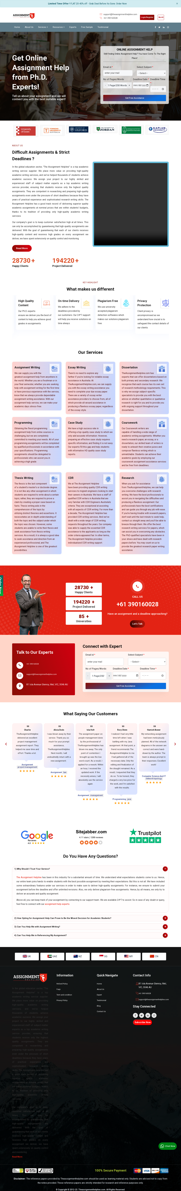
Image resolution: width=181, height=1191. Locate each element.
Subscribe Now (143, 1018)
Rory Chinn (122, 726)
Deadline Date (141, 79)
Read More (23, 248)
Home (17, 27)
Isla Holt (90, 726)
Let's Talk (137, 620)
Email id (108, 67)
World (159, 16)
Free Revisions (24, 302)
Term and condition (66, 991)
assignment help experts (57, 900)
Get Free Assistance (134, 97)
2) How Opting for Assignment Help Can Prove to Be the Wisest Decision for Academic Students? (62, 914)
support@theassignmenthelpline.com (110, 14)
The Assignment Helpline (29, 874)
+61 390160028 (100, 18)
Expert (100, 991)
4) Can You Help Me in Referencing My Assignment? (40, 932)
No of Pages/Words (113, 79)
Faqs (59, 985)
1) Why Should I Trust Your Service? (32, 865)
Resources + (59, 27)
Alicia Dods (59, 726)
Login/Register (140, 16)
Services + (43, 27)
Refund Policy (63, 980)
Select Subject (145, 67)
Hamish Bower (154, 726)
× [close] (177, 4)
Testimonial (103, 27)
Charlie (27, 726)
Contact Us (102, 1007)
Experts (72, 27)
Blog (99, 1002)
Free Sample (87, 27)
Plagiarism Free (144, 302)
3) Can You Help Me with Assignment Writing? (37, 923)
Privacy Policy (64, 996)
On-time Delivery (104, 302)
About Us (29, 27)
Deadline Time (157, 81)
